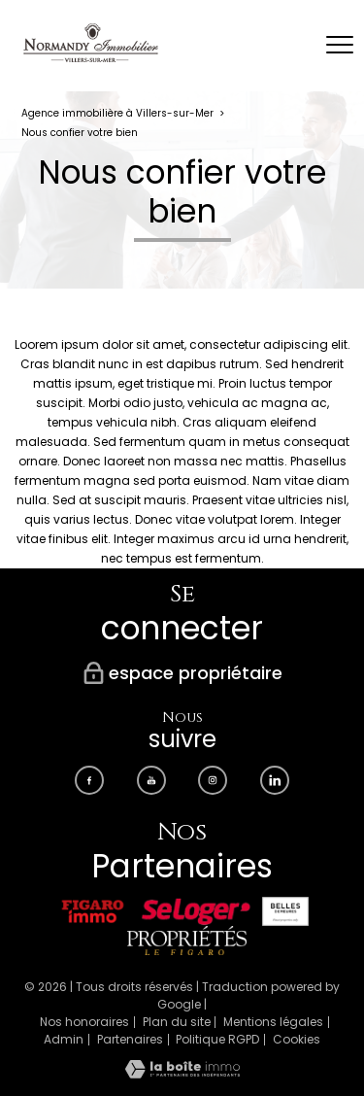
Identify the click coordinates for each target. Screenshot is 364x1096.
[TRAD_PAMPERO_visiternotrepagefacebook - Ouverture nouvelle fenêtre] (89, 780)
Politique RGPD (217, 1039)
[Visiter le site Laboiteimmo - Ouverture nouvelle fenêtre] (182, 1074)
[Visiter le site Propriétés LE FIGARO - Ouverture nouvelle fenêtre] (186, 940)
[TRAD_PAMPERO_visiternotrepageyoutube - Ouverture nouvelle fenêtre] (151, 780)
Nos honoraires (84, 1021)
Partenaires (130, 1039)
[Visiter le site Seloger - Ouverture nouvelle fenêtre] (196, 911)
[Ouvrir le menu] (339, 45)
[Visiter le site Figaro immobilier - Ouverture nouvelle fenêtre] (92, 911)
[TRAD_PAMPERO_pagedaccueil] (90, 58)
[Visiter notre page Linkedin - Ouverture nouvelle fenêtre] (274, 780)
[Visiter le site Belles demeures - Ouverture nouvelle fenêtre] (285, 911)
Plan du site (177, 1021)
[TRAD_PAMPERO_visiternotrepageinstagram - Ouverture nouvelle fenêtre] (212, 780)
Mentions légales (273, 1021)
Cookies (296, 1039)
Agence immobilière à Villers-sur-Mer (117, 113)
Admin (63, 1039)
